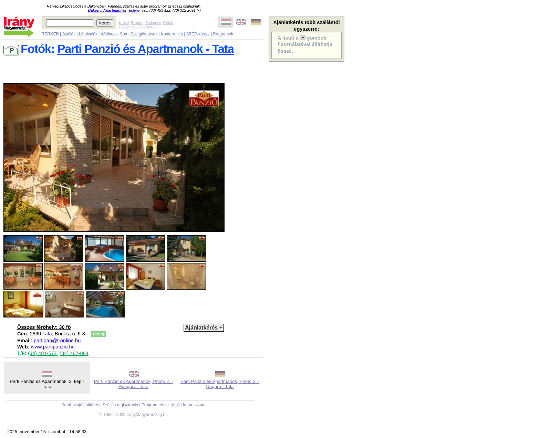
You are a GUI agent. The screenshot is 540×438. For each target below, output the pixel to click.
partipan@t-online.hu (57, 340)
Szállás (68, 34)
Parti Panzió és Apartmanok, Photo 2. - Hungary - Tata (133, 384)
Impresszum (194, 405)
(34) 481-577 (42, 353)
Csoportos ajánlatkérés (137, 27)
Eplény (133, 10)
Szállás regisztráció (120, 405)
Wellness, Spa (114, 34)
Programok (223, 34)
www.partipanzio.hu (53, 347)
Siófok (168, 23)
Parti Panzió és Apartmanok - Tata (145, 48)
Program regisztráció (161, 405)
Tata (47, 333)
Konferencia (172, 34)
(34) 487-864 (74, 353)
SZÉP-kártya (198, 34)
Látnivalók (88, 34)
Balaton (137, 23)
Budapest (153, 23)
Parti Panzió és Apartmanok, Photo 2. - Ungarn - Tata (220, 384)
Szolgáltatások (144, 34)
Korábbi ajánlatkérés (80, 405)
